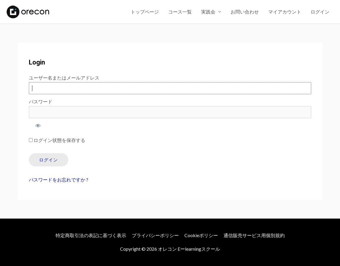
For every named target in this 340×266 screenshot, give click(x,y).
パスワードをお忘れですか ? (58, 179)
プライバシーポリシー (155, 235)
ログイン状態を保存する (57, 140)
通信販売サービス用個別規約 (254, 235)
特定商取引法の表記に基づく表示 (91, 235)
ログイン (320, 11)
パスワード (40, 101)
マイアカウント (284, 11)
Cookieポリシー (201, 235)
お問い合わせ (245, 11)
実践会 (208, 11)
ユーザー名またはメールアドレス (64, 77)
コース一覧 (180, 11)
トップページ (145, 11)
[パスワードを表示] (38, 125)
